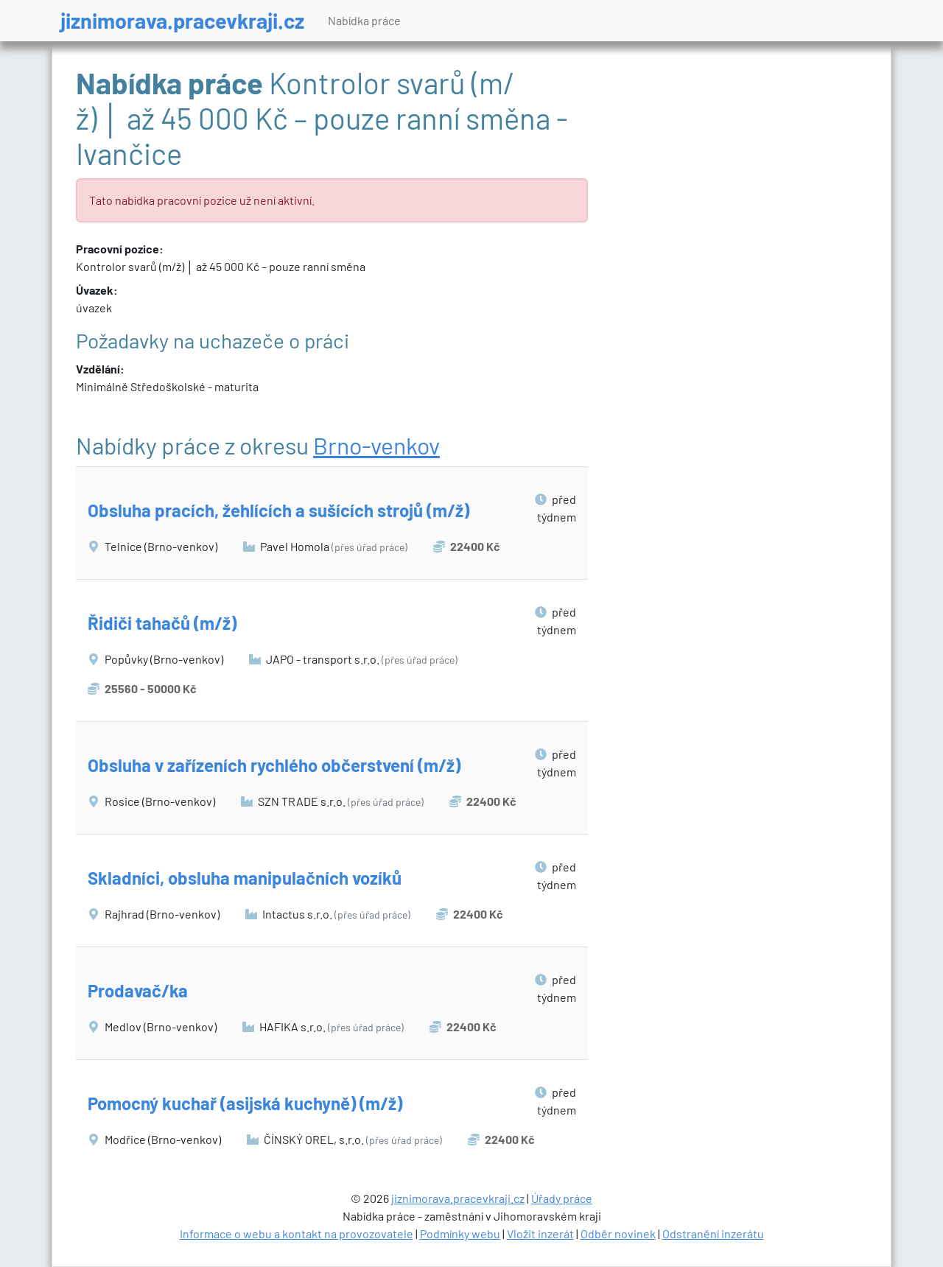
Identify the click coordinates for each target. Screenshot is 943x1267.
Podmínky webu (460, 1233)
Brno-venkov (376, 445)
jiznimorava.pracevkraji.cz (182, 20)
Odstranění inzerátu (713, 1233)
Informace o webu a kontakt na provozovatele (296, 1233)
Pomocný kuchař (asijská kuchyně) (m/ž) (245, 1103)
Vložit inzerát (540, 1233)
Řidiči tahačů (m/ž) (162, 623)
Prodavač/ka (138, 990)
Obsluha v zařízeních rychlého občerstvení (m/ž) (274, 765)
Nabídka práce (364, 20)
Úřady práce (561, 1198)
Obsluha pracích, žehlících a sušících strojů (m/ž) (278, 510)
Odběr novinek (618, 1233)
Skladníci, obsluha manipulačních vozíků (245, 877)
